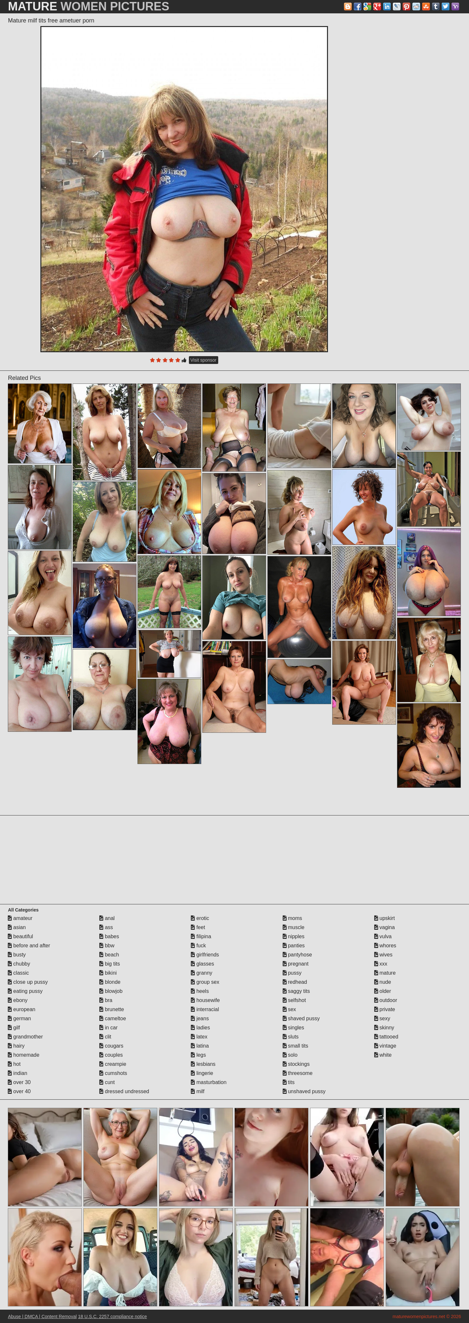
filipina (201, 936)
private (384, 1009)
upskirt (384, 918)
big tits (109, 964)
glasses (202, 964)
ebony (17, 1000)
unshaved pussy (304, 1091)
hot (14, 1064)
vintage (385, 1046)
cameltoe (112, 1018)
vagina (384, 927)
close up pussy (28, 982)
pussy (292, 973)
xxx (380, 964)
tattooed (386, 1036)
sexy (382, 1018)
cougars (111, 1046)
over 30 (19, 1082)
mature (385, 973)
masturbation (208, 1082)
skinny (384, 1027)
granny (201, 973)
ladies (200, 1027)
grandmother (25, 1036)
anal (107, 918)
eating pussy (25, 991)
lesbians (203, 1064)
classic (18, 973)
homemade (23, 1055)
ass (106, 927)
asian (17, 927)
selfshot (294, 1000)
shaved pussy (301, 1018)
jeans (200, 1018)
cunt (107, 1082)
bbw (106, 945)
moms (292, 918)
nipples (294, 936)
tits (289, 1082)
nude (382, 982)
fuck (198, 945)
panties (294, 945)
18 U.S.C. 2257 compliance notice (112, 1316)
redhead (295, 982)
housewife (205, 1000)
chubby (19, 964)
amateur (20, 918)
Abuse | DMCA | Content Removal (42, 1316)
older (382, 991)
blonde (110, 982)
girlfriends (205, 954)
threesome (298, 1073)
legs (198, 1055)
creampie (112, 1064)
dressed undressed (124, 1091)
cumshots (113, 1073)
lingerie (202, 1073)
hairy (16, 1046)
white (383, 1055)
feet (198, 927)
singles (293, 1027)
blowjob (110, 991)
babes (109, 936)
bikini (108, 973)
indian (17, 1073)
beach (109, 954)
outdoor (385, 1000)
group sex (205, 982)
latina (200, 1046)
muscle (294, 927)
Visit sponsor (204, 360)
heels (200, 991)
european (21, 1009)
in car (108, 1027)
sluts (291, 1036)
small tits (295, 1046)
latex (199, 1036)
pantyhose (297, 954)
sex (289, 1009)
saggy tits (296, 991)
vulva (383, 936)
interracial (205, 1009)
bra (105, 1000)
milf (197, 1091)
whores (385, 945)
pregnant (296, 964)
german (19, 1018)
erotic (200, 918)
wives (383, 954)
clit (105, 1036)
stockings (296, 1064)
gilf (14, 1027)
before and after (29, 945)
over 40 (19, 1091)
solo (290, 1055)
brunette (111, 1009)
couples (111, 1055)
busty (17, 954)
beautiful (20, 936)
